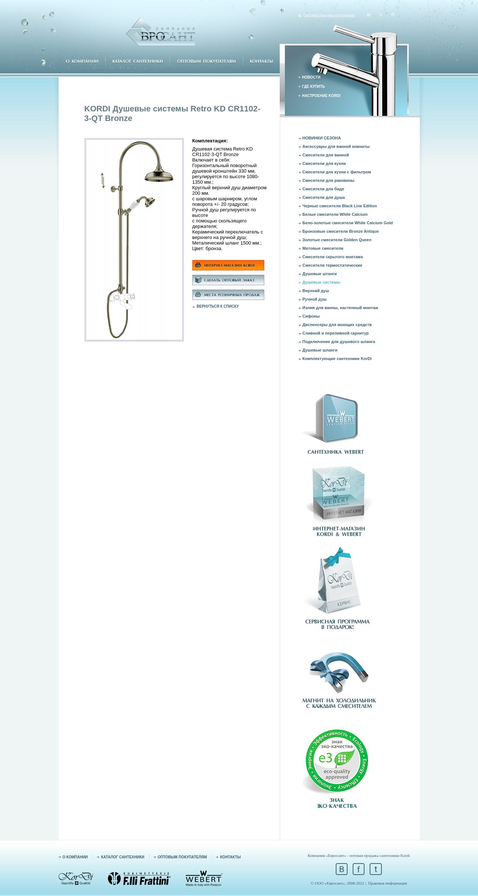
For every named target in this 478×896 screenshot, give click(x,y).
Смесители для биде (323, 189)
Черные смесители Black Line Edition (340, 206)
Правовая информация (387, 883)
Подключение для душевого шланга (339, 341)
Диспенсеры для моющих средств (337, 324)
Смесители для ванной (326, 155)
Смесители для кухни (324, 163)
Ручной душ (315, 299)
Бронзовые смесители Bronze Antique (341, 231)
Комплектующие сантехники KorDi (337, 358)
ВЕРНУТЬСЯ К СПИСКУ (218, 306)
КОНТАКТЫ (230, 857)
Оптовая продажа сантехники (329, 15)
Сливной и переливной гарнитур (336, 333)
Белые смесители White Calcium (335, 214)
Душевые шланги (320, 350)
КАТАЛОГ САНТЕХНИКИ (122, 857)
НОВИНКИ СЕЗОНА (322, 138)
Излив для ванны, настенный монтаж (340, 307)
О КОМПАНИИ (75, 857)
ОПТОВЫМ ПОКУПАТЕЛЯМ (182, 857)
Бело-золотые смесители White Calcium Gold (348, 223)
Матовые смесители (323, 248)
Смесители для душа (324, 197)
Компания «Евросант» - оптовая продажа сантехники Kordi (359, 855)
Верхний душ (316, 290)
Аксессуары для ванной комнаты (336, 146)
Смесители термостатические (333, 265)
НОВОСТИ (311, 77)
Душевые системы (322, 282)
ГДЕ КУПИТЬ (313, 86)
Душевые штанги (320, 273)
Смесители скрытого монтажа (333, 257)
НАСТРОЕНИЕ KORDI (321, 96)
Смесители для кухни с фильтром (337, 172)
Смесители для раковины (329, 180)
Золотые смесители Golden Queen (337, 240)
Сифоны (311, 316)
